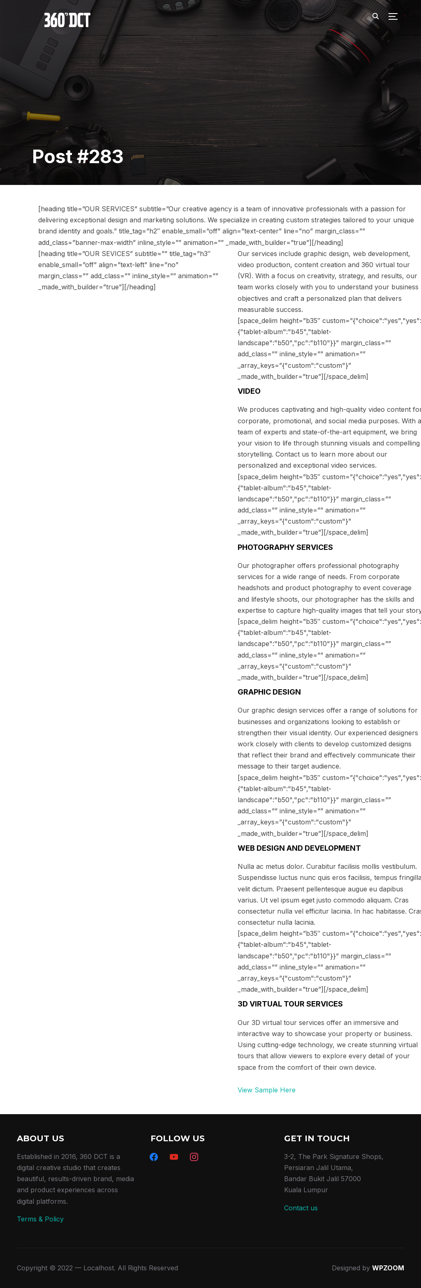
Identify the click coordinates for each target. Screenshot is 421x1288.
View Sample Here (267, 1090)
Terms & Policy (40, 1219)
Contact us (301, 1208)
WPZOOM (388, 1268)
